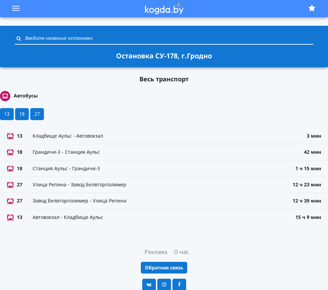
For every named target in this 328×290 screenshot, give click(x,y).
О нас (181, 252)
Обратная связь (164, 267)
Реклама (156, 252)
